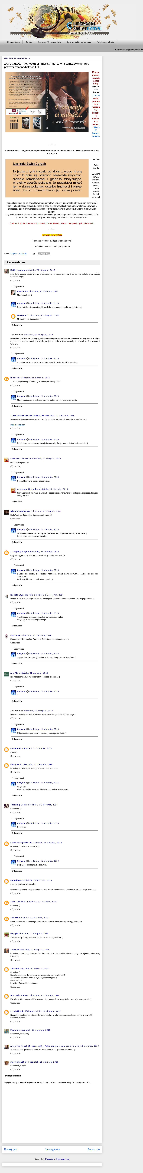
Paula (13, 1030)
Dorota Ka (22, 291)
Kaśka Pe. (15, 635)
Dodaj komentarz (13, 1076)
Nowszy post (10, 1149)
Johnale (14, 968)
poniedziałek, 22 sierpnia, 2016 (33, 1030)
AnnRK (14, 673)
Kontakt (28, 42)
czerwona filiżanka (20, 459)
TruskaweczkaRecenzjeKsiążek (27, 415)
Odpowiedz (15, 280)
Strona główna (13, 42)
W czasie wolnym (19, 995)
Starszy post (94, 1149)
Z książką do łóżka (20, 1011)
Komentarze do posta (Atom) (57, 1159)
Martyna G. (23, 315)
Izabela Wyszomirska (22, 595)
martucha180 (17, 1062)
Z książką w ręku (19, 552)
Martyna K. (16, 764)
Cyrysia (21, 303)
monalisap (16, 880)
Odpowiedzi (19, 286)
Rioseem (15, 378)
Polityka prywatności (105, 42)
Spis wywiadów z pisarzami (79, 42)
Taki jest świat (18, 902)
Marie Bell (16, 748)
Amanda (14, 950)
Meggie (14, 934)
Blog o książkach (17, 425)
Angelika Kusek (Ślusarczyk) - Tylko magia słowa (37, 1046)
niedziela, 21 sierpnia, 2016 (40, 270)
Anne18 (14, 918)
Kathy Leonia (17, 270)
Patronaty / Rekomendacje (49, 42)
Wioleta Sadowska (20, 511)
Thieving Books (19, 805)
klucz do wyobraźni (21, 843)
